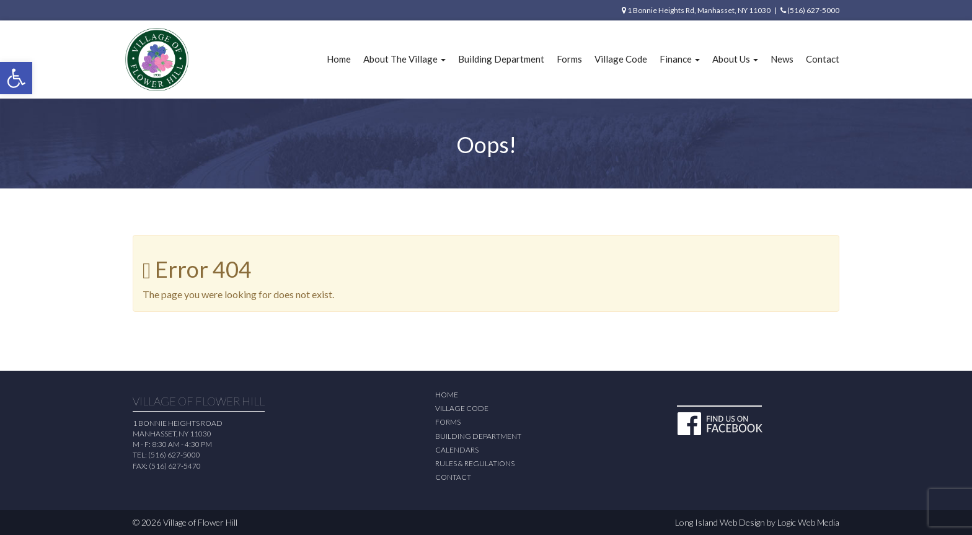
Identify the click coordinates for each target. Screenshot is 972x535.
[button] (16, 78)
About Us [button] (735, 58)
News (782, 58)
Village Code (620, 58)
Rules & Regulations (475, 463)
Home (339, 58)
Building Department (501, 58)
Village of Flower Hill (200, 522)
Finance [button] (680, 58)
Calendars (457, 449)
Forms (569, 58)
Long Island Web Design (720, 522)
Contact (822, 58)
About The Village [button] (404, 58)
